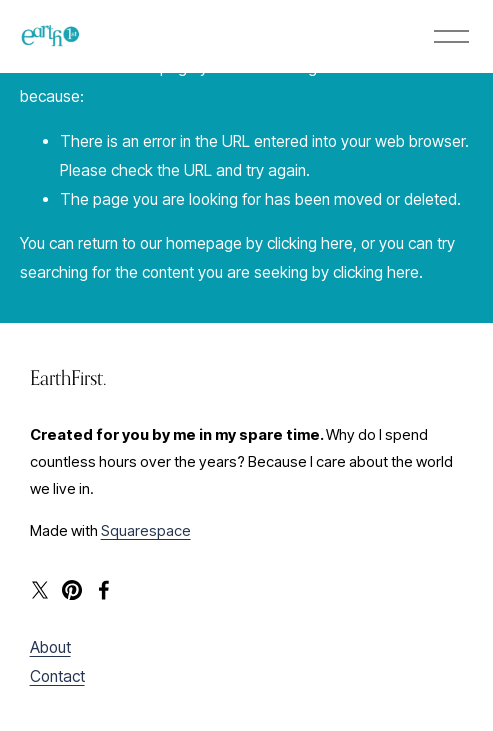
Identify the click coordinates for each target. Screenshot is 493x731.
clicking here (310, 243)
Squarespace (146, 531)
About (50, 647)
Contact (57, 676)
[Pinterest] (72, 590)
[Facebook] (104, 590)
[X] (40, 590)
